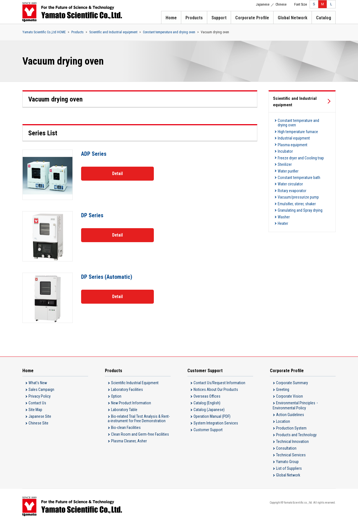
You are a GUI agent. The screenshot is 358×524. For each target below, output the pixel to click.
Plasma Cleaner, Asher (129, 441)
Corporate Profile (252, 17)
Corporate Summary (292, 383)
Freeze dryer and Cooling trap (301, 154)
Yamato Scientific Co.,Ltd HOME (44, 32)
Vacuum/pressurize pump (298, 189)
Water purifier (288, 165)
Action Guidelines (290, 414)
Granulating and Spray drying (300, 201)
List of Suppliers (289, 468)
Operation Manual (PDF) (212, 416)
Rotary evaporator (292, 183)
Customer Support (208, 430)
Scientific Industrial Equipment (135, 383)
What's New (38, 383)
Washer (284, 206)
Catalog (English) (207, 403)
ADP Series (94, 153)
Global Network (292, 17)
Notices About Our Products (216, 389)
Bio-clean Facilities (126, 427)
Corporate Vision (289, 396)
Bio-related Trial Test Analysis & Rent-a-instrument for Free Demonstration (139, 418)
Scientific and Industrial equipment (113, 32)
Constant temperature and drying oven (169, 32)
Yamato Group (287, 461)
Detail (117, 173)
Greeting (282, 389)
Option (116, 396)
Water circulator (290, 177)
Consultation (286, 448)
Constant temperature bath (299, 171)
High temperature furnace (298, 130)
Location (283, 421)
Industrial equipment (294, 136)
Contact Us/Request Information (219, 383)
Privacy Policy (40, 396)
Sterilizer (285, 159)
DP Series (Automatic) (107, 276)
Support (219, 17)
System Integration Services (216, 423)
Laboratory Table (124, 409)
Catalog (323, 17)
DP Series (92, 215)
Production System (291, 428)
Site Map (35, 409)
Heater (283, 212)
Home (171, 17)
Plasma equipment (292, 142)
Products (194, 17)
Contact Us (37, 403)
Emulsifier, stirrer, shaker (297, 195)
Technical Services (291, 455)
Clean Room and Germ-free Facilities (140, 434)
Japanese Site (40, 416)
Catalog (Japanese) (209, 409)
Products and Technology (296, 435)
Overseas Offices (207, 396)
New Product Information (131, 403)
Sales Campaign (41, 389)
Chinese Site (38, 423)
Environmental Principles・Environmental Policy (296, 405)
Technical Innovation (292, 441)
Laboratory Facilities (127, 389)
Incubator (285, 148)
